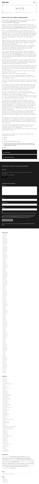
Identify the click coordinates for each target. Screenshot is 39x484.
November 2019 (5, 265)
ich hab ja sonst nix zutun (7, 407)
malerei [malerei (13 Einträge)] (16, 463)
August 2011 (5, 350)
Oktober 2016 (5, 294)
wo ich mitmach (5, 451)
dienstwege (19, 143)
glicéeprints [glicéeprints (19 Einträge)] (24, 459)
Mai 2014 (4, 317)
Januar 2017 (5, 292)
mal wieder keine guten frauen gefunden (9, 426)
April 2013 (4, 331)
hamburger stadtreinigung (28, 143)
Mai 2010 (4, 362)
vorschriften (33, 144)
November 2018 (5, 273)
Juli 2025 (4, 236)
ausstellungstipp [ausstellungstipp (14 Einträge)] (5, 458)
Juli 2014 (4, 314)
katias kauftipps (5, 414)
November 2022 (5, 247)
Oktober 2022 (5, 248)
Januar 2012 (5, 345)
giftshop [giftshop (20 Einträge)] (19, 459)
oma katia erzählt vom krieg (7, 435)
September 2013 (5, 326)
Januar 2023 (5, 246)
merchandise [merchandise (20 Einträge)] (21, 463)
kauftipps (4, 415)
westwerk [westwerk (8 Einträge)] (9, 468)
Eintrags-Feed (5, 479)
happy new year (5, 401)
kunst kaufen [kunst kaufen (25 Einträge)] (11, 463)
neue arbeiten (5, 431)
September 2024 (5, 241)
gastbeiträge (5, 396)
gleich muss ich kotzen (6, 399)
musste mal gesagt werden (7, 428)
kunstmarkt (4, 418)
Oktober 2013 (5, 325)
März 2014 (4, 319)
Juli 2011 (4, 351)
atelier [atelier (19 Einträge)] (18, 456)
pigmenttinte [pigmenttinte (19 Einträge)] (12, 465)
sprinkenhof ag (27, 144)
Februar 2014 (5, 320)
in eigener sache (5, 409)
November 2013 (5, 324)
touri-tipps (4, 445)
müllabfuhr (5, 144)
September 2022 (5, 249)
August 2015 (5, 306)
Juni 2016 (4, 298)
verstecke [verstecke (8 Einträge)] (28, 466)
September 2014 (5, 313)
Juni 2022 (4, 252)
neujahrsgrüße (5, 434)
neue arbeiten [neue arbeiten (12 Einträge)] (26, 463)
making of (4, 425)
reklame (4, 439)
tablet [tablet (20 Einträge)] (17, 466)
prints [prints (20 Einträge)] (16, 465)
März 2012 (4, 343)
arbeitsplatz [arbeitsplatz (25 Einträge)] (13, 456)
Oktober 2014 (5, 312)
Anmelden (4, 478)
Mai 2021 (4, 260)
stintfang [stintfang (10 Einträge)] (3, 466)
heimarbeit (4, 402)
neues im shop (5, 433)
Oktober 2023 (5, 243)
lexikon (4, 420)
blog (3, 389)
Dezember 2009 (5, 365)
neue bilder (4, 432)
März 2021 (4, 262)
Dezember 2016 (5, 293)
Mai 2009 (4, 371)
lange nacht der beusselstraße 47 (8, 419)
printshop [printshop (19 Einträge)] (20, 465)
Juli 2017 (4, 286)
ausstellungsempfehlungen (7, 383)
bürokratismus (15, 143)
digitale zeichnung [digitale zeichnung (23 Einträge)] (22, 458)
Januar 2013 (5, 333)
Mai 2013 (4, 330)
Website (3, 207)
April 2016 (4, 299)
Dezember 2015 (5, 304)
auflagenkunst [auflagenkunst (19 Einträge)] (23, 456)
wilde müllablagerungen (7, 145)
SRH (30, 144)
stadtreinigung (23, 21)
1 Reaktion (5, 147)
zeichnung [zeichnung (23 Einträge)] (12, 468)
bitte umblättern (5, 388)
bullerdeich (7, 143)
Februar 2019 (5, 272)
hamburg (22, 143)
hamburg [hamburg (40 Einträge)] (15, 461)
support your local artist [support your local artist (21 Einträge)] (10, 466)
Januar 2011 (5, 358)
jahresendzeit (5, 413)
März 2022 (4, 253)
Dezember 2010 (5, 359)
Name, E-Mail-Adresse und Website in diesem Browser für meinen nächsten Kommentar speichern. (19, 213)
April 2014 (4, 318)
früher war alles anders (6, 394)
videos (4, 447)
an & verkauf (5, 380)
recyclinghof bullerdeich (20, 144)
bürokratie (11, 143)
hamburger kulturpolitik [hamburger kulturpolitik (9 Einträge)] (22, 461)
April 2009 (4, 372)
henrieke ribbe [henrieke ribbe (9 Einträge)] (27, 461)
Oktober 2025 (5, 235)
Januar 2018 (5, 281)
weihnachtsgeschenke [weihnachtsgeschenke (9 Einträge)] (5, 468)
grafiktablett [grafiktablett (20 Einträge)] (29, 459)
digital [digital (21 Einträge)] (16, 458)
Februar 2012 (5, 344)
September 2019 (5, 267)
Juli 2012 (4, 338)
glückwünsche (5, 400)
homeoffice (4, 406)
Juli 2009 (4, 369)
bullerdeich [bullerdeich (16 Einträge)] (12, 458)
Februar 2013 (5, 332)
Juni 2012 (4, 339)
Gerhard (4, 169)
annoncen (4, 381)
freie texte (4, 393)
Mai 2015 (4, 307)
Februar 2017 (5, 291)
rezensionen (4, 440)
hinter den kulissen (6, 405)
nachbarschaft (14, 144)
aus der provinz (8, 141)
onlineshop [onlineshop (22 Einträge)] (31, 463)
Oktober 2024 (5, 240)
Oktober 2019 (5, 266)
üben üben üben (5, 446)
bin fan (4, 387)
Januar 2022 (5, 254)
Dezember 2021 (5, 255)
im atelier (4, 408)
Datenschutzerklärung (15, 216)
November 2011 (5, 346)
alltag (4, 141)
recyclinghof (16, 22)
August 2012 (5, 337)
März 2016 (4, 300)
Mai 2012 (4, 340)
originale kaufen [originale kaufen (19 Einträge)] (5, 465)
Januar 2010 (5, 364)
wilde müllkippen (13, 145)
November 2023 (5, 242)
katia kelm (5, 137)
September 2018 (5, 275)
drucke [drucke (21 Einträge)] (10, 460)
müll (33, 143)
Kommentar (4, 185)
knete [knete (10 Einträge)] (7, 463)
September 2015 (5, 305)
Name (3, 197)
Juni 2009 (4, 370)
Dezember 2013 (5, 323)
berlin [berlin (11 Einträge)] (9, 458)
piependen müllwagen (19, 27)
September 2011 (5, 349)
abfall (4, 143)
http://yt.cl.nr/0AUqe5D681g (8, 174)
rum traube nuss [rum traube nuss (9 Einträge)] (32, 465)
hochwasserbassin (12, 21)
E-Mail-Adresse (4, 202)
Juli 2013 (4, 327)
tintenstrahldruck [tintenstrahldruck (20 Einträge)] (23, 466)
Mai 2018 (4, 278)
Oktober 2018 (5, 274)
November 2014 (5, 311)
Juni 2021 (4, 259)
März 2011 (4, 356)
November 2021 (5, 256)
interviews (4, 412)
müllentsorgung (9, 144)
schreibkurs (4, 441)
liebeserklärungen (5, 422)
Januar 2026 (5, 234)
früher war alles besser (6, 395)
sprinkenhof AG (18, 53)
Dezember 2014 (5, 310)
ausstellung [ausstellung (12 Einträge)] (28, 456)
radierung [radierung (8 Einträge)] (29, 465)
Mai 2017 (4, 287)
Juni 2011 (4, 352)
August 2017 (5, 285)
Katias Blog (5, 2)
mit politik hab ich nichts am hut (15, 141)
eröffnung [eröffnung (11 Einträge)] (13, 459)
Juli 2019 (4, 268)
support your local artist (6, 444)
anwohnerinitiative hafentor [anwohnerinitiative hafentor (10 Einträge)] (6, 456)
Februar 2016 (5, 301)
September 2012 (5, 336)
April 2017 (4, 288)
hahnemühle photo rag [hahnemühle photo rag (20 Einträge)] (7, 461)
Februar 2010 (5, 363)
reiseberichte (5, 438)
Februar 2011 (5, 357)
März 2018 (4, 279)
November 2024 (5, 239)
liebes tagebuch (5, 421)
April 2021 (4, 261)
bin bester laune (5, 386)
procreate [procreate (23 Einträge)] (25, 465)
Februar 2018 (5, 280)
